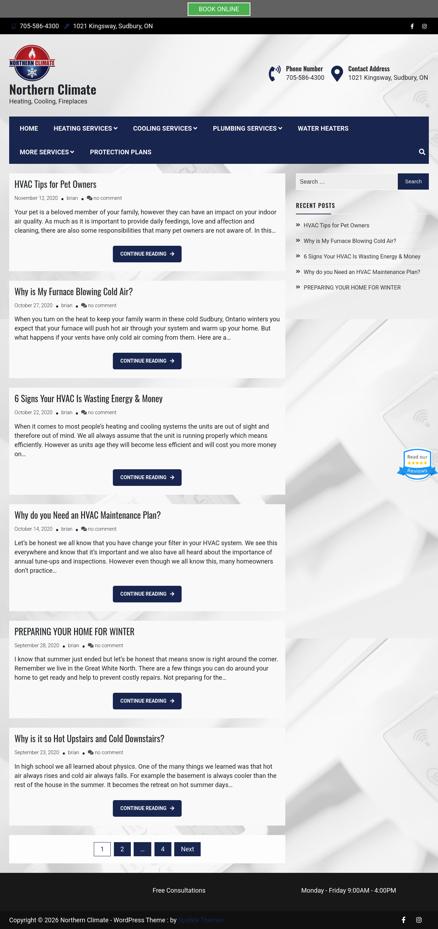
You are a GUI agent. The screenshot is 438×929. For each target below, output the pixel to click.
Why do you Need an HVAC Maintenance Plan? (87, 514)
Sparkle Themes (201, 920)
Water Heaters (323, 128)
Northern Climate (52, 88)
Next (187, 849)
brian (72, 198)
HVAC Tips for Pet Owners (55, 183)
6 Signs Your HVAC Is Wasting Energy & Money (88, 398)
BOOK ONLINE (219, 9)
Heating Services (83, 128)
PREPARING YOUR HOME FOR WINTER (74, 631)
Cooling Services (162, 128)
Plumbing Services (245, 128)
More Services (44, 152)
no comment (107, 198)
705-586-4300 (34, 26)
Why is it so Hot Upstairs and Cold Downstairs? (89, 738)
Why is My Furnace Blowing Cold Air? (73, 291)
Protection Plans (120, 152)
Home (29, 128)
